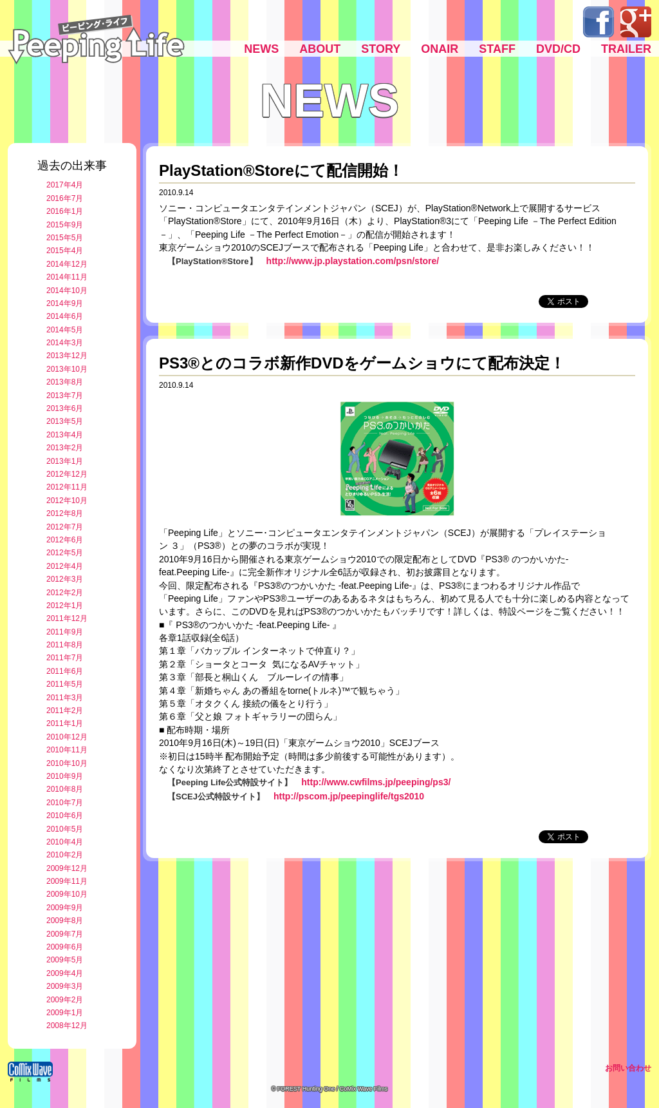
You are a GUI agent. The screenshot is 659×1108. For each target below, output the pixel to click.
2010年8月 (64, 789)
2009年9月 (64, 907)
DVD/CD (558, 49)
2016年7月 (64, 198)
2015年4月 (64, 250)
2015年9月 (64, 224)
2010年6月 (64, 815)
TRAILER (626, 49)
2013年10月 (67, 369)
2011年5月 (64, 684)
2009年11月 (67, 881)
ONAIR (439, 49)
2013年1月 (64, 461)
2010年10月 (67, 763)
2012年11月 (67, 487)
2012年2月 (64, 592)
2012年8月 (64, 513)
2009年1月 (64, 1012)
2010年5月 (64, 829)
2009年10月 (67, 894)
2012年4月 (64, 566)
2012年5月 (64, 552)
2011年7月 (64, 657)
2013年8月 (64, 382)
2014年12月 (67, 264)
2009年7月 (64, 934)
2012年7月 (64, 526)
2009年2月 (64, 999)
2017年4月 (64, 184)
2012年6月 (64, 539)
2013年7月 (64, 395)
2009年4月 (64, 973)
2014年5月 (64, 329)
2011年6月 (64, 671)
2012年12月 (67, 474)
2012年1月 (64, 605)
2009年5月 (64, 959)
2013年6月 (64, 408)
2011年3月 (64, 697)
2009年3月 (64, 986)
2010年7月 (64, 802)
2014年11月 (67, 277)
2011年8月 (64, 644)
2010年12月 (67, 736)
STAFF (497, 49)
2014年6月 (64, 316)
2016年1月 (64, 211)
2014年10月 (67, 290)
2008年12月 (67, 1025)
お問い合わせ (628, 1068)
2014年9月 (64, 303)
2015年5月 (64, 237)
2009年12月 (67, 868)
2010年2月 (64, 854)
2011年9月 (64, 631)
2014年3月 (64, 342)
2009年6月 (64, 946)
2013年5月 (64, 421)
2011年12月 (67, 618)
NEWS (261, 49)
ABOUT (319, 49)
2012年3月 (64, 579)
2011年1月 (64, 723)
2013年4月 (64, 434)
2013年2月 (64, 447)
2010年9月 (64, 776)
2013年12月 (67, 355)
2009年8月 (64, 920)
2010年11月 (67, 749)
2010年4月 (64, 841)
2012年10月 (67, 500)
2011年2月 (64, 710)
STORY (380, 49)
